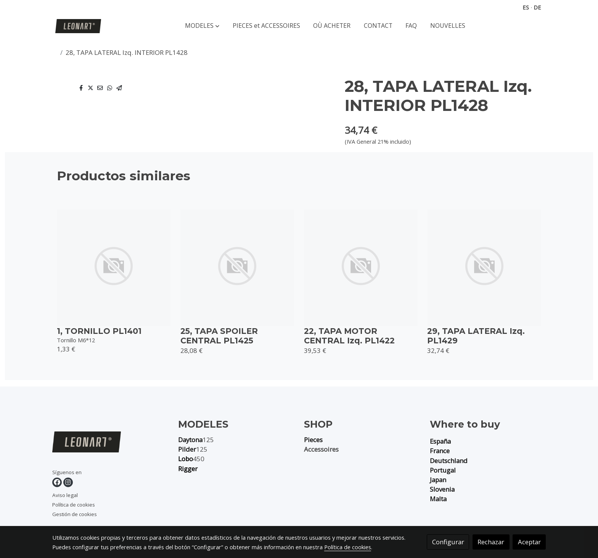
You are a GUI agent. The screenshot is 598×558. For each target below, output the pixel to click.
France (440, 450)
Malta (438, 498)
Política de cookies (73, 504)
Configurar (448, 541)
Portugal (443, 470)
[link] (78, 26)
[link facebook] (57, 482)
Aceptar (529, 541)
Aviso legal (65, 495)
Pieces (313, 439)
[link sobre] (110, 443)
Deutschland (449, 460)
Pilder (187, 449)
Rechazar (490, 541)
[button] (202, 26)
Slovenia (442, 489)
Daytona (190, 439)
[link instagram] (68, 482)
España (440, 441)
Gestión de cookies (74, 514)
